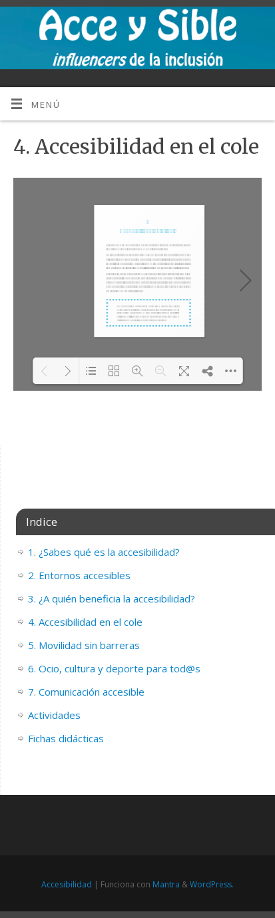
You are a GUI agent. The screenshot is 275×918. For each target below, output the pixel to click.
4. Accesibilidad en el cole (85, 621)
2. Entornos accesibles (79, 575)
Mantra (166, 884)
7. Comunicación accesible (86, 691)
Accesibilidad (66, 884)
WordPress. (212, 884)
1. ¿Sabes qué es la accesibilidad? (104, 552)
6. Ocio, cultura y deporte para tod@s (114, 668)
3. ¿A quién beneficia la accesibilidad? (111, 598)
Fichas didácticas (66, 738)
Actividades (54, 715)
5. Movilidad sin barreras (84, 645)
